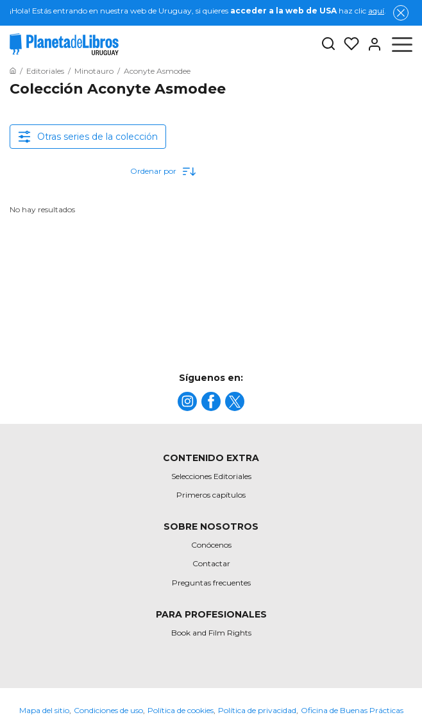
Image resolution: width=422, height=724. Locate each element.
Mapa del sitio (44, 710)
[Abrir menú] (402, 44)
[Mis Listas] (347, 44)
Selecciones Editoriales (211, 476)
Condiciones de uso (108, 710)
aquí (376, 10)
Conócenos (211, 545)
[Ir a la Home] (13, 71)
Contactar (211, 563)
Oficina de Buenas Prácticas (352, 710)
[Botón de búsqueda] (328, 44)
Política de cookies (181, 710)
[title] (187, 401)
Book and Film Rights (211, 632)
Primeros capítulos (211, 495)
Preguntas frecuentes (211, 582)
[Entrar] (370, 44)
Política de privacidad (257, 710)
